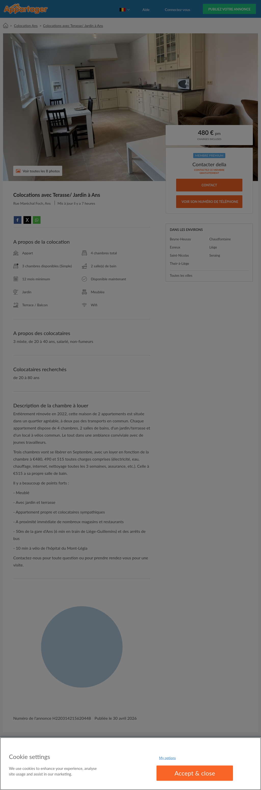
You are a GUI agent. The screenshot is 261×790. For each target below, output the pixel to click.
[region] (130, 763)
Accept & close (195, 773)
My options (167, 758)
